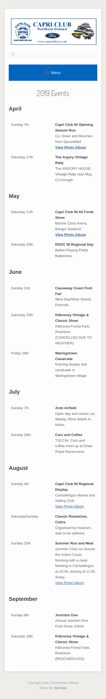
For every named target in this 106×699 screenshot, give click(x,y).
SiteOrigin (60, 688)
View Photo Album (70, 147)
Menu (55, 72)
